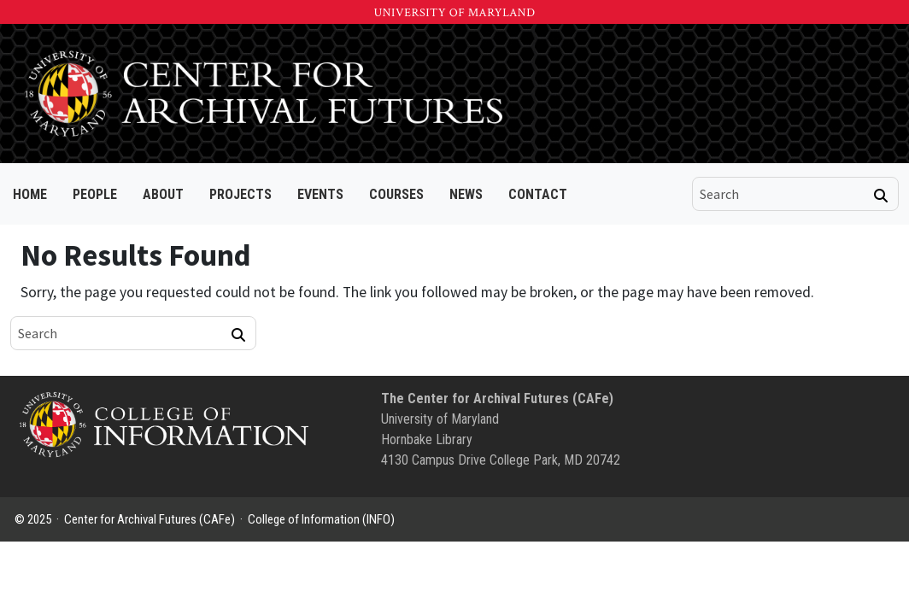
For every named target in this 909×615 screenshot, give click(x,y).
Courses (396, 194)
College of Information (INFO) (321, 519)
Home (30, 194)
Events (320, 194)
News (466, 194)
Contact (537, 194)
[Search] (881, 195)
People (95, 194)
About (163, 194)
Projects (240, 194)
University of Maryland (454, 12)
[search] (783, 194)
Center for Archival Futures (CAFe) (149, 519)
